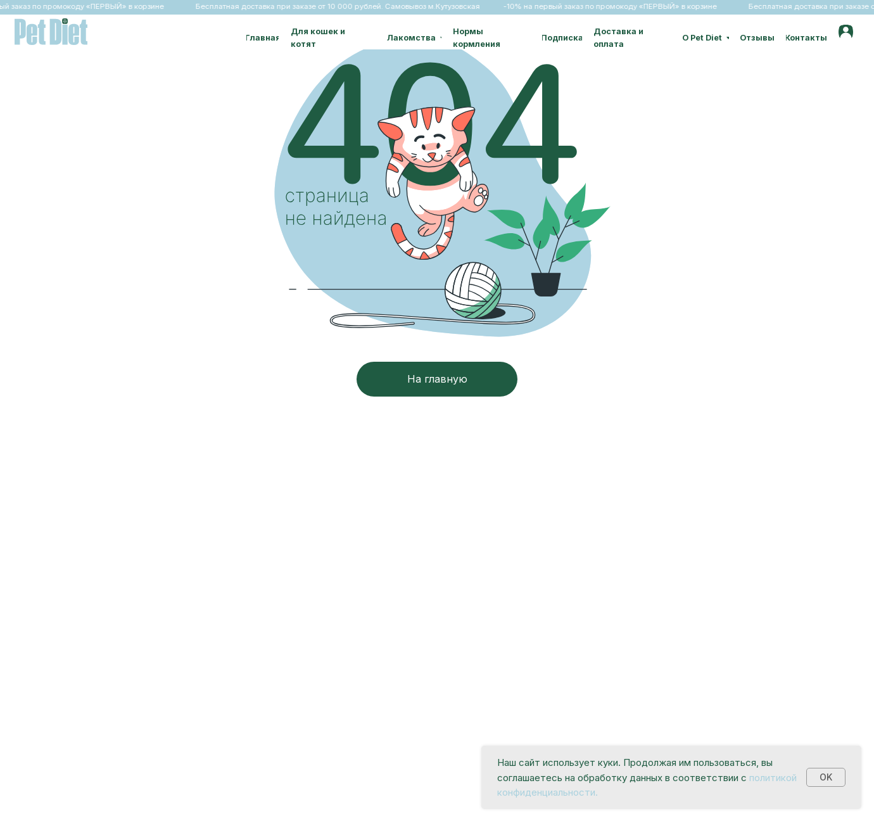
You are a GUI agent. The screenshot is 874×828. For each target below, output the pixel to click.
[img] (846, 32)
